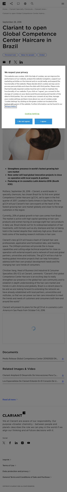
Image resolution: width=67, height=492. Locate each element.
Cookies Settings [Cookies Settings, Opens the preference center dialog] (32, 114)
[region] (33, 97)
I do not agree (24, 121)
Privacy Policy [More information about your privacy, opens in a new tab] (10, 106)
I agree (43, 121)
